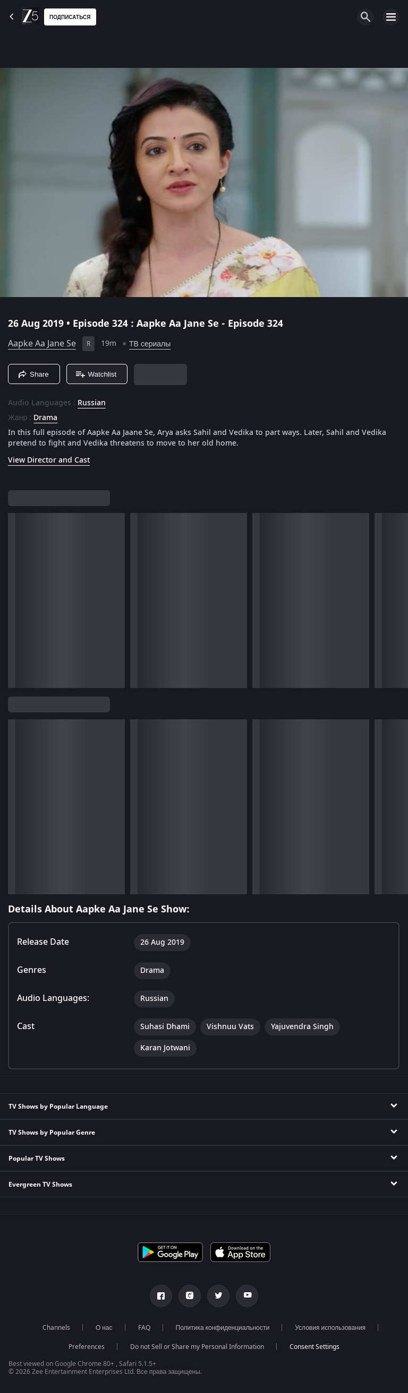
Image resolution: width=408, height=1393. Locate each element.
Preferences (87, 1347)
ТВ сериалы (150, 344)
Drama (45, 418)
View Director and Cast (49, 460)
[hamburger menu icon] (391, 16)
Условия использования (330, 1328)
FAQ (144, 1328)
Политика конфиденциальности (223, 1328)
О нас (104, 1328)
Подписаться (70, 17)
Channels (56, 1328)
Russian (92, 403)
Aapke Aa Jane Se (42, 343)
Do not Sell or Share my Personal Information (197, 1347)
